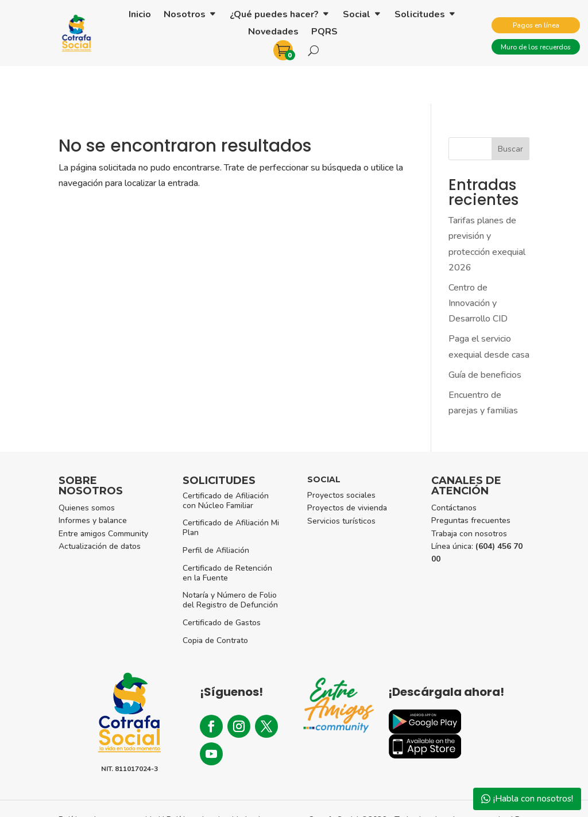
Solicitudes (419, 15)
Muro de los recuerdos (536, 47)
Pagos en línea (536, 25)
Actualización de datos (100, 508)
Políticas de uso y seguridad (109, 781)
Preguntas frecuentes (470, 482)
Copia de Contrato (215, 602)
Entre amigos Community (103, 495)
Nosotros (185, 15)
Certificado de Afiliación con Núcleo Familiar (226, 462)
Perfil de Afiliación (216, 512)
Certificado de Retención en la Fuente (227, 535)
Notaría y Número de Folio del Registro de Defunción (230, 562)
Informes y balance (93, 482)
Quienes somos (87, 469)
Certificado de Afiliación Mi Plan (231, 489)
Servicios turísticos (341, 483)
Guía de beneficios (484, 337)
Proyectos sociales (341, 457)
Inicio (140, 15)
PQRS (324, 33)
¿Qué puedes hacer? (274, 15)
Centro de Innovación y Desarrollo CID (478, 265)
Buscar (510, 111)
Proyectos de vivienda (347, 469)
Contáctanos (454, 469)
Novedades (273, 33)
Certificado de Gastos (222, 584)
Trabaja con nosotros (469, 495)
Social (356, 15)
